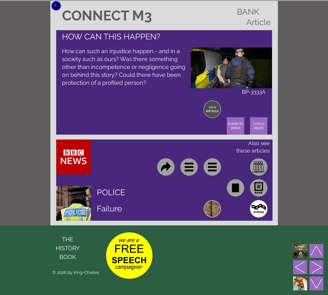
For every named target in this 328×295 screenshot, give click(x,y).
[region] (212, 109)
